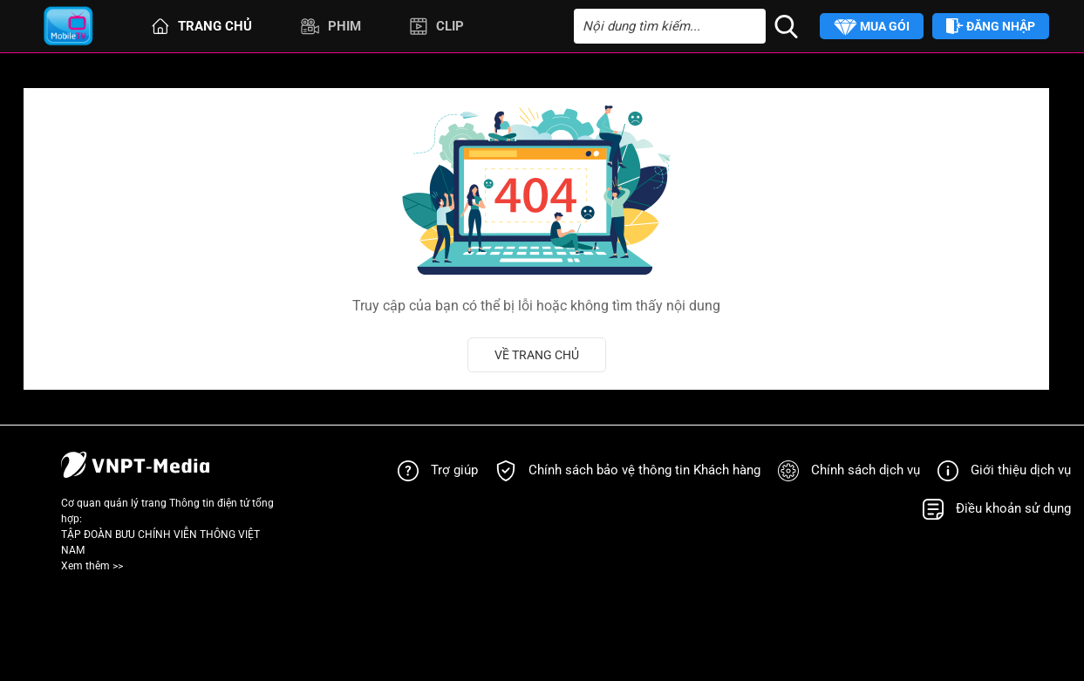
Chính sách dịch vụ (865, 470)
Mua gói (872, 27)
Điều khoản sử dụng (1013, 508)
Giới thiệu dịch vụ (1021, 470)
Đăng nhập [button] (990, 27)
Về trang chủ (536, 355)
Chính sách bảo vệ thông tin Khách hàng (644, 470)
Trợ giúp (454, 470)
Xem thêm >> (92, 566)
